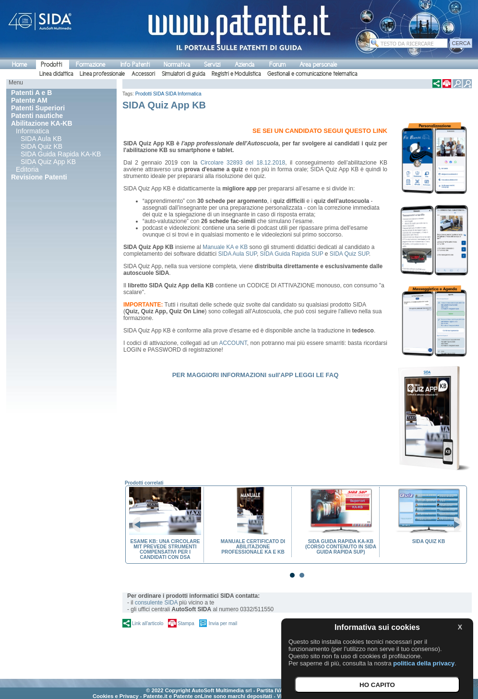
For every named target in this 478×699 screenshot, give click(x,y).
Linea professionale (102, 74)
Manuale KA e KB (225, 247)
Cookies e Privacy (116, 696)
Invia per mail (223, 623)
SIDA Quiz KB (41, 146)
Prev (140, 525)
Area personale (318, 64)
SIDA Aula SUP (237, 253)
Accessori (143, 74)
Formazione (90, 64)
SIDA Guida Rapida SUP (291, 253)
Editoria (27, 169)
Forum (277, 64)
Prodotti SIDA (149, 93)
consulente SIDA (156, 602)
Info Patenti (135, 64)
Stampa (186, 623)
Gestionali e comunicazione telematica (312, 74)
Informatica (32, 131)
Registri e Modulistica (236, 74)
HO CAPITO (377, 684)
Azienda (244, 64)
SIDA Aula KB (41, 138)
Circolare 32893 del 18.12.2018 (243, 162)
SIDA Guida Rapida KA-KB (61, 154)
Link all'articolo (147, 623)
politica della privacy (423, 663)
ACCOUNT (233, 343)
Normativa (177, 64)
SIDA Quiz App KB (48, 162)
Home (19, 64)
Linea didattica (56, 74)
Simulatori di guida (183, 74)
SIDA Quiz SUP (349, 253)
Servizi (212, 64)
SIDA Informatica (184, 93)
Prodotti (51, 64)
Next (454, 525)
